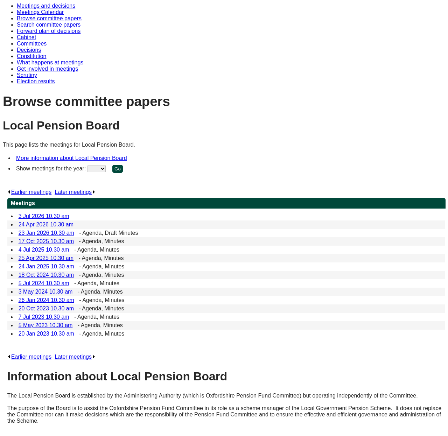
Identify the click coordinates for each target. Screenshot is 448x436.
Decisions (29, 50)
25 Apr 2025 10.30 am (46, 258)
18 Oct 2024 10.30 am (46, 275)
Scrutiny (27, 75)
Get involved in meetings (47, 69)
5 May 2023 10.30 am (46, 325)
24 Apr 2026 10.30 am (46, 224)
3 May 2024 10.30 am (46, 292)
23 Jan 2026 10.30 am (46, 233)
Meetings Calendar (40, 12)
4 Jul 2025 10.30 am (44, 250)
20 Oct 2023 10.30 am (46, 308)
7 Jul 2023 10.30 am (44, 317)
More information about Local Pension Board (71, 158)
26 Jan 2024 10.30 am (46, 300)
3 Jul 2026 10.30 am (44, 216)
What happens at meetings (50, 62)
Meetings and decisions (46, 6)
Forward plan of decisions (48, 31)
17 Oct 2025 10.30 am (46, 241)
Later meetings (75, 192)
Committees (32, 44)
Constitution (32, 56)
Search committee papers (48, 25)
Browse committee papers (49, 18)
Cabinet (26, 37)
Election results (36, 81)
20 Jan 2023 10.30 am (46, 334)
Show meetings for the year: (52, 168)
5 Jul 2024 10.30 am (44, 283)
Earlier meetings (29, 192)
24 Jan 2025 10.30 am (46, 266)
